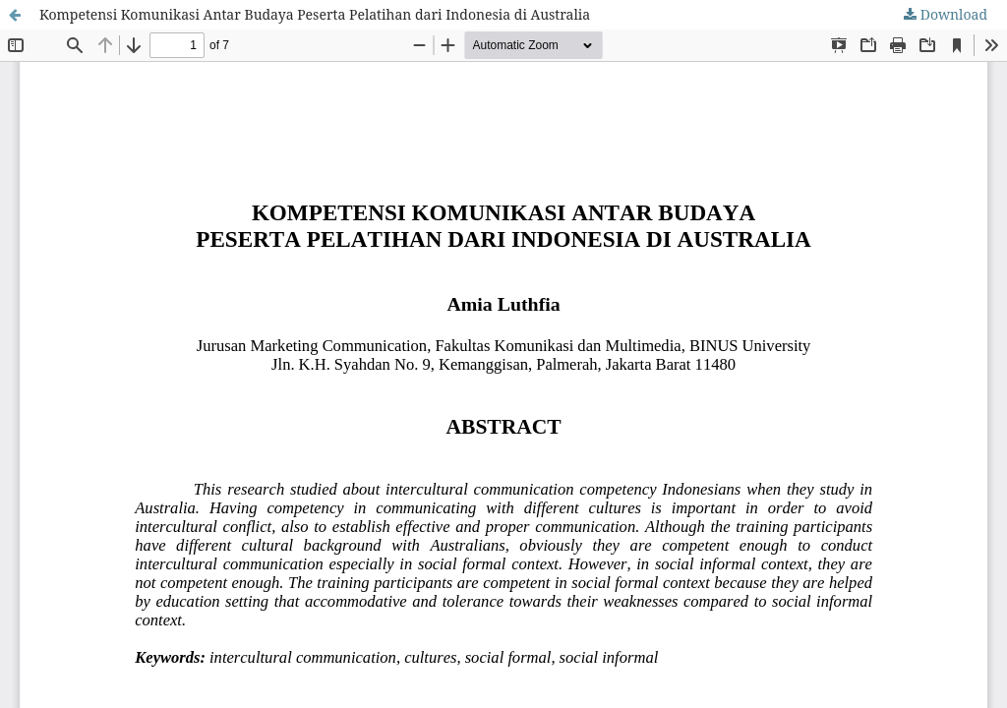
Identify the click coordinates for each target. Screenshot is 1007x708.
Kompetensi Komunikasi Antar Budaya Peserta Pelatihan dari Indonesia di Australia (314, 14)
